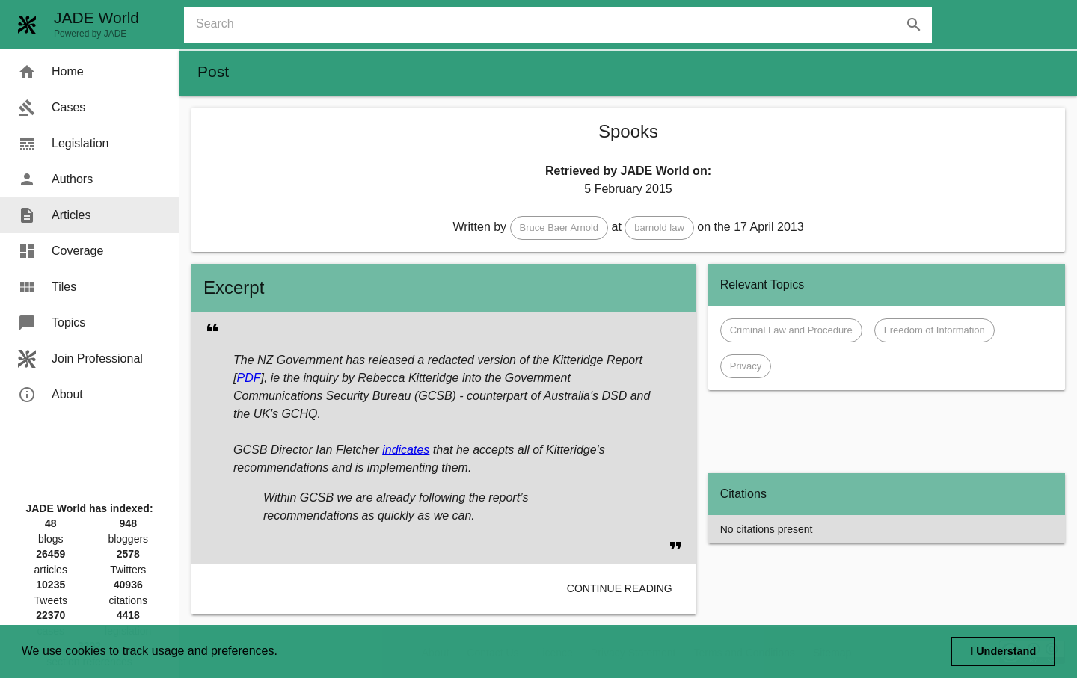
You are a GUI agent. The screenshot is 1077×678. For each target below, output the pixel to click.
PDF (248, 378)
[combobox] (564, 25)
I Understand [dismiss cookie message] (1003, 651)
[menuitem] (89, 72)
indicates (405, 449)
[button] (559, 228)
